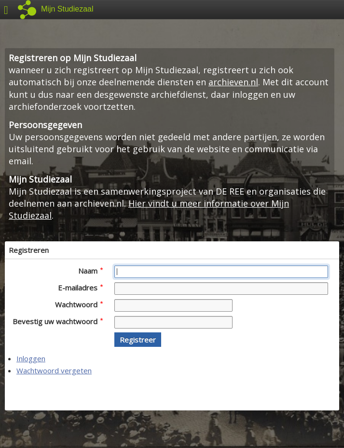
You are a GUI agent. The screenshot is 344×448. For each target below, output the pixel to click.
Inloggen (30, 358)
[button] (137, 339)
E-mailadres (80, 287)
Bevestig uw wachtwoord (58, 321)
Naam (90, 271)
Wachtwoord (79, 304)
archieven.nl (233, 82)
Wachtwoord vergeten (54, 370)
